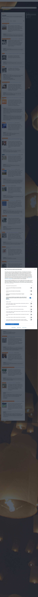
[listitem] (19, 285)
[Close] (35, 270)
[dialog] (19, 298)
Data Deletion (14, 327)
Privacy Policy (24, 327)
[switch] (31, 287)
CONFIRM (12, 324)
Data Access (19, 327)
